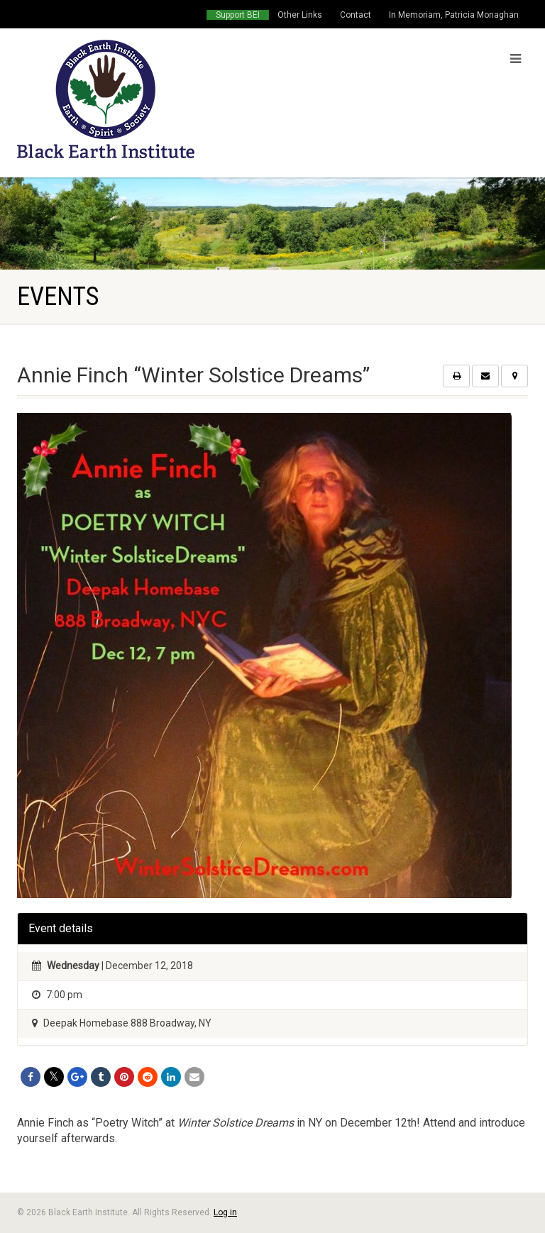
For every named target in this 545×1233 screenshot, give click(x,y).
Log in (225, 1212)
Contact (355, 15)
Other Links (299, 15)
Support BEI (238, 15)
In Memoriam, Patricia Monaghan (454, 15)
